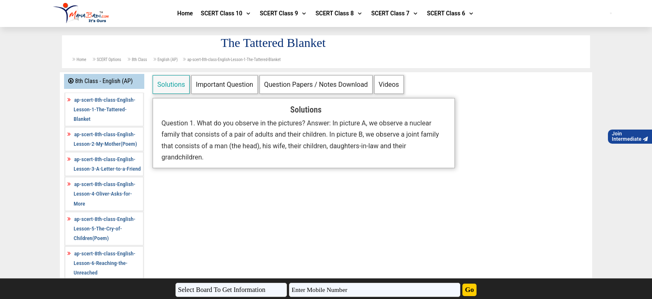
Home (185, 13)
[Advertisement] (304, 230)
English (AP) (168, 59)
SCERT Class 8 (339, 13)
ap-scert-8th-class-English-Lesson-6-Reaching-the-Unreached (104, 263)
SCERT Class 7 (395, 13)
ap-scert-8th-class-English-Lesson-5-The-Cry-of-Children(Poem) (104, 228)
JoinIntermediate (630, 136)
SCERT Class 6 (451, 13)
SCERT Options (109, 59)
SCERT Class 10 (226, 13)
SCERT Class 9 (284, 13)
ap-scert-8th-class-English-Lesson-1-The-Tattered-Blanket (234, 59)
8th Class (140, 59)
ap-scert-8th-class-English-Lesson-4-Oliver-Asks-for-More (104, 193)
